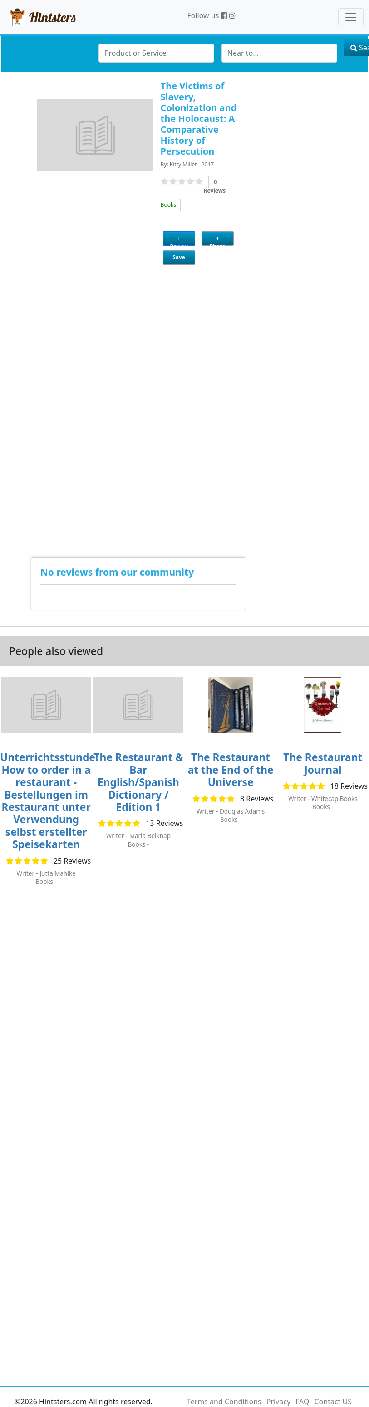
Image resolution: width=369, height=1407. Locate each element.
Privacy (278, 1402)
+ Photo (218, 240)
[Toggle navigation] (351, 17)
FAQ (302, 1402)
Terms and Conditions (224, 1402)
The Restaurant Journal (322, 763)
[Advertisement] (46, 403)
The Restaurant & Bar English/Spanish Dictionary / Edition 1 (138, 782)
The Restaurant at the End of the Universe (231, 769)
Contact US (333, 1402)
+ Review (179, 240)
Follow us (207, 15)
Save (178, 257)
